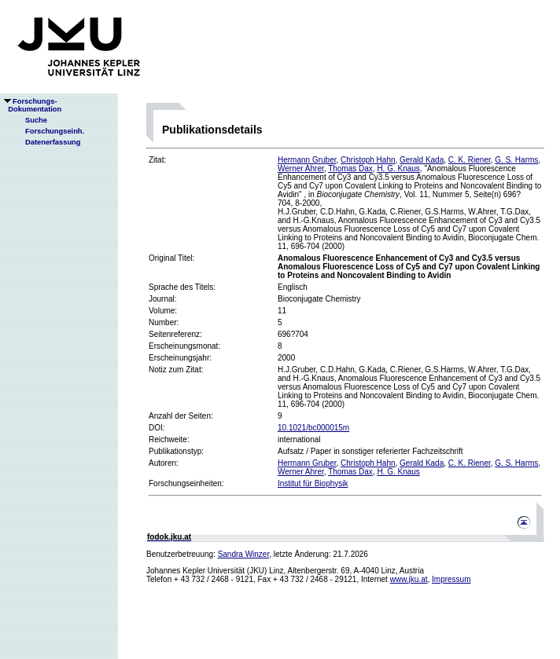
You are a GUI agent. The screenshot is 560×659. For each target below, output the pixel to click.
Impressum (451, 579)
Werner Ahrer (301, 168)
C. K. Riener (469, 160)
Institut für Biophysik (313, 483)
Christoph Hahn (368, 160)
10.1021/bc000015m (313, 427)
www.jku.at (409, 579)
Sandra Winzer (244, 554)
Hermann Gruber (307, 160)
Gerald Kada (422, 160)
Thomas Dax (350, 168)
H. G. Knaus (398, 168)
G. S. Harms (516, 160)
